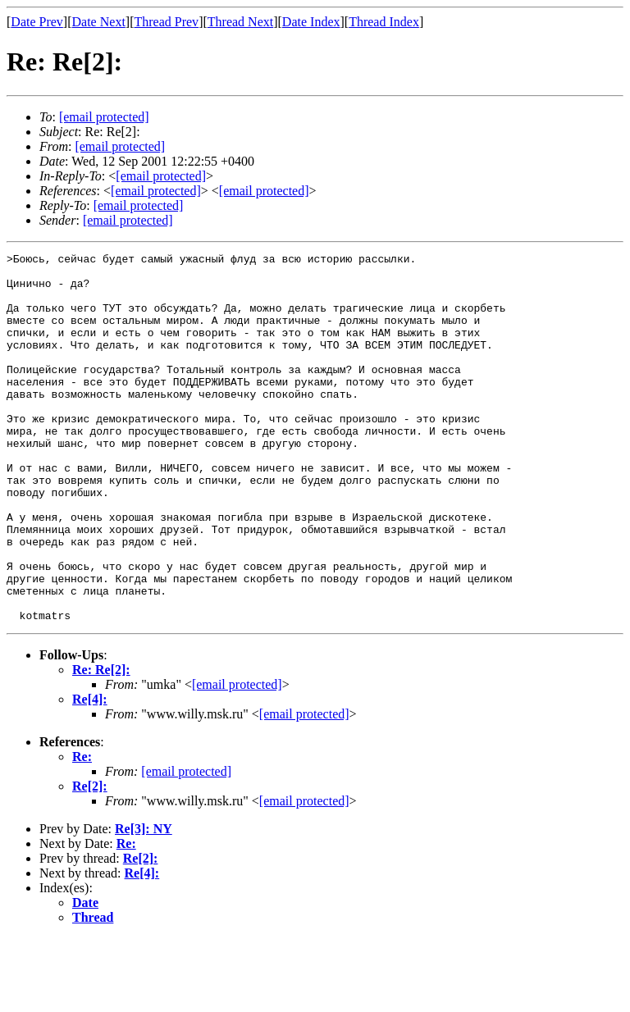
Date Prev (37, 22)
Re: (82, 830)
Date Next (99, 22)
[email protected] (237, 758)
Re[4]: (89, 773)
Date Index (311, 22)
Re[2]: (89, 860)
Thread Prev (166, 22)
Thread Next (240, 22)
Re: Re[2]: (101, 743)
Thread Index (384, 22)
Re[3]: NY (143, 902)
